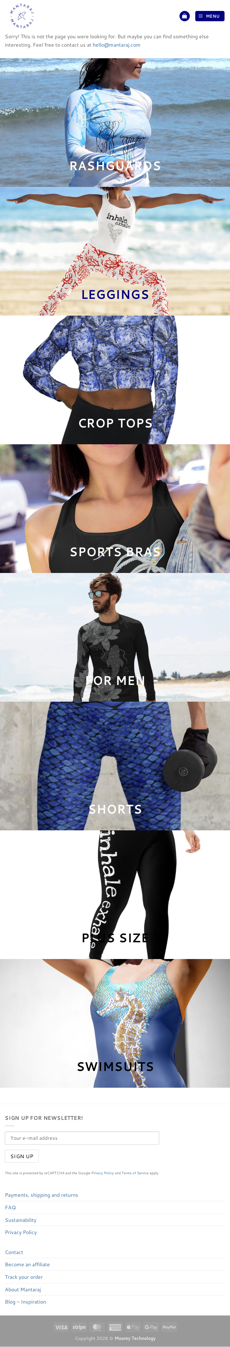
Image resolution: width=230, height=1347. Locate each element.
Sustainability (20, 1219)
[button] (184, 16)
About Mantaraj (23, 1289)
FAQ (10, 1207)
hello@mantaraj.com (117, 44)
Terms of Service (135, 1173)
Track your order (24, 1276)
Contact (14, 1252)
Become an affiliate (27, 1264)
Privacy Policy (102, 1173)
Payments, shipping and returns (41, 1194)
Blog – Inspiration (25, 1301)
